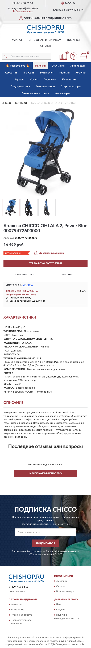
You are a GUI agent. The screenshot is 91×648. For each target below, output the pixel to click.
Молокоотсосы (45, 86)
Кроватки (11, 72)
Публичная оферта (21, 615)
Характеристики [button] (24, 274)
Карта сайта (17, 609)
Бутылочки (46, 72)
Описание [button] (67, 274)
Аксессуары (62, 93)
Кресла (19, 79)
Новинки (73, 40)
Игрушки (28, 72)
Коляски (40, 65)
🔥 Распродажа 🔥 (17, 65)
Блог (59, 604)
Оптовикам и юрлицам (44, 40)
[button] (23, 11)
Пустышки (49, 79)
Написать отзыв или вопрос (45, 473)
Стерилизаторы (71, 86)
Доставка (61, 581)
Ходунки (81, 72)
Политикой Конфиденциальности (62, 551)
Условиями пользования (42, 554)
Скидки (60, 609)
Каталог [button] (17, 40)
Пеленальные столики (35, 93)
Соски (34, 79)
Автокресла (78, 65)
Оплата (60, 586)
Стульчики (58, 65)
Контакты (45, 46)
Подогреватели (20, 86)
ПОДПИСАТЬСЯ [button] (45, 543)
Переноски (69, 79)
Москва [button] (27, 285)
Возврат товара (65, 591)
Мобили (64, 72)
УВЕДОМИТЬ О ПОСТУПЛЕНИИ (45, 263)
